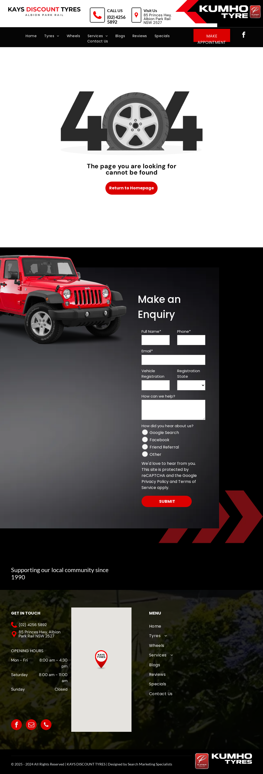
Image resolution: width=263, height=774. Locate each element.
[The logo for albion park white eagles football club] (166, 570)
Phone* (184, 331)
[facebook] (243, 35)
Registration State (188, 373)
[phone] (46, 725)
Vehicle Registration (153, 373)
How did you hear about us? (167, 425)
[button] (101, 660)
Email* (147, 351)
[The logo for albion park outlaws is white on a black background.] (228, 570)
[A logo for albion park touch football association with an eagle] (135, 570)
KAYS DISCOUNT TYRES (86, 764)
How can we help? (158, 396)
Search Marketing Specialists (150, 764)
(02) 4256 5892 (116, 19)
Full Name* (151, 331)
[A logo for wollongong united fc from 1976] (197, 570)
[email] (31, 725)
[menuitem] (31, 36)
